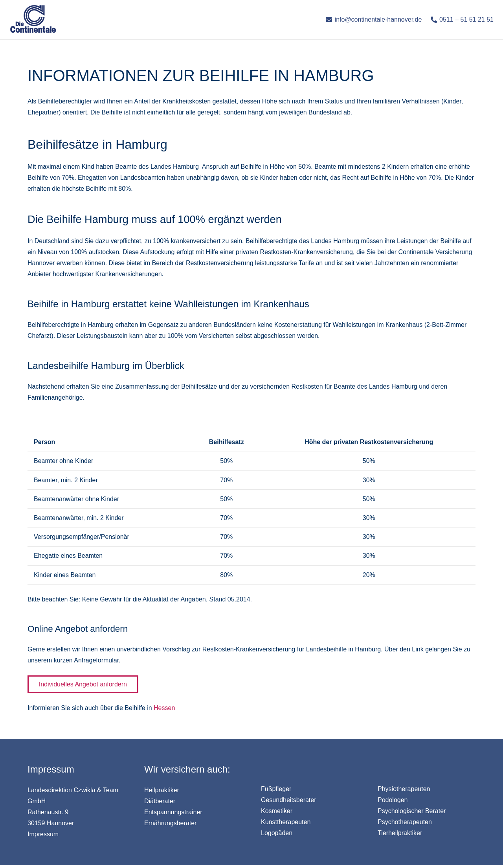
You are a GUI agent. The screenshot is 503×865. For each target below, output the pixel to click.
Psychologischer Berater (412, 811)
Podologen (393, 800)
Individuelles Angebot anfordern (83, 684)
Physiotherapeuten (404, 789)
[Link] (33, 19)
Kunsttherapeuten (285, 822)
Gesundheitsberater (288, 800)
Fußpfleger (276, 789)
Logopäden (276, 833)
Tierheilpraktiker (400, 833)
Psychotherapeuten (405, 822)
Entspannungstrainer (173, 812)
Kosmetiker (276, 811)
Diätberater (159, 801)
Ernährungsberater (170, 823)
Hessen (164, 708)
